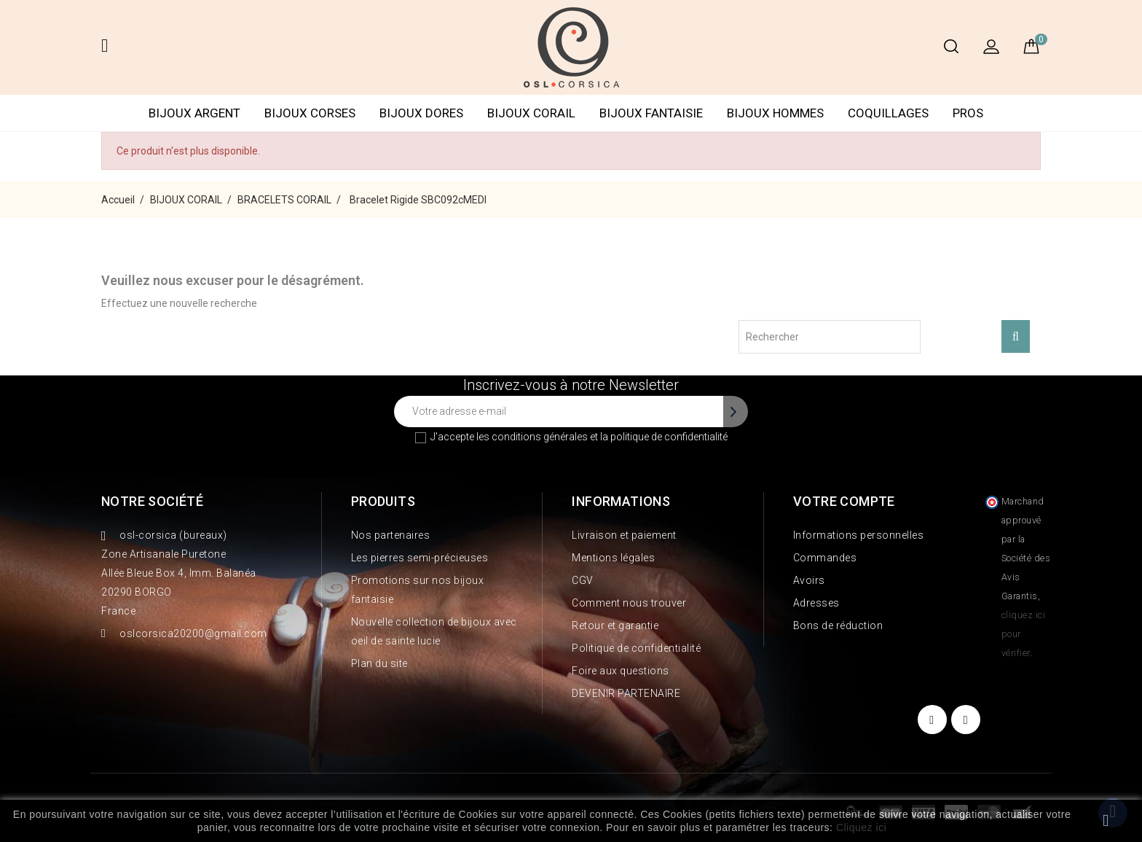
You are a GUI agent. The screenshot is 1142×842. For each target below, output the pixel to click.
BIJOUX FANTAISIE (651, 113)
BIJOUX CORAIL (531, 113)
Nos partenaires (390, 535)
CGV (583, 580)
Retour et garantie (615, 625)
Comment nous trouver (629, 603)
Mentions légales (613, 558)
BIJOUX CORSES (309, 113)
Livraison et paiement (624, 535)
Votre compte (844, 501)
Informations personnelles (858, 535)
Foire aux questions (620, 671)
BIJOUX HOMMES (775, 113)
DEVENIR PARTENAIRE (626, 693)
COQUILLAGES (888, 113)
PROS (968, 113)
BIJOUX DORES (421, 113)
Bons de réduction (838, 625)
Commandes (825, 558)
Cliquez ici (861, 827)
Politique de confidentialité (636, 648)
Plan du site (379, 663)
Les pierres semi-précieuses (420, 558)
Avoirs (809, 580)
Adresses (816, 603)
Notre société (152, 501)
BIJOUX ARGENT (194, 113)
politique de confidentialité (669, 437)
